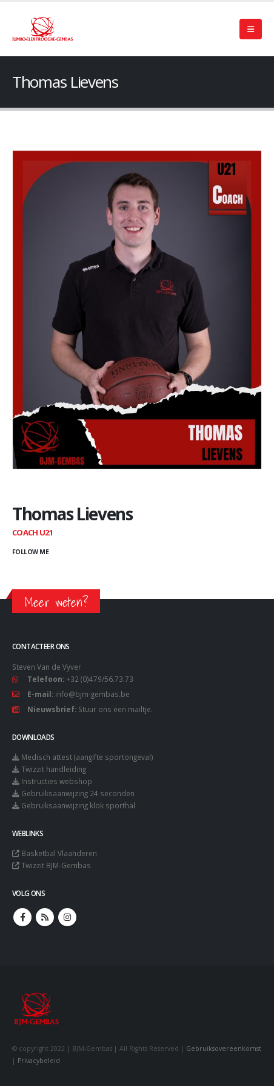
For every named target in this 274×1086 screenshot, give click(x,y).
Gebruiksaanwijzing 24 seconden (78, 793)
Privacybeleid (39, 1060)
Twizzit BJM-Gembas (56, 865)
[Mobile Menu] (250, 29)
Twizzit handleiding (53, 769)
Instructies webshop (56, 781)
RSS (45, 917)
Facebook (22, 917)
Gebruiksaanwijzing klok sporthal (78, 805)
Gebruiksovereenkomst (223, 1048)
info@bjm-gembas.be (92, 694)
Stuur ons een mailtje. (115, 709)
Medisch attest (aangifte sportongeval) (87, 757)
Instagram (67, 917)
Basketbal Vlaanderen (59, 853)
